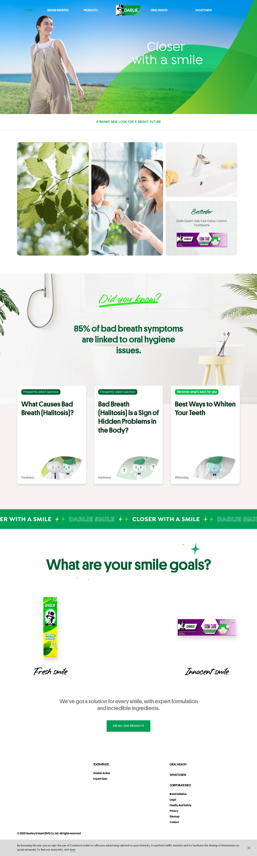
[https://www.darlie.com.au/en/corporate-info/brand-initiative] (128, 57)
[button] (249, 848)
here (72, 850)
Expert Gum (100, 778)
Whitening (181, 478)
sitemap (174, 816)
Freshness (27, 478)
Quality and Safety (180, 805)
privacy (174, 810)
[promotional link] (201, 228)
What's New (203, 10)
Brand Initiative (58, 10)
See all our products (128, 726)
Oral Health (159, 10)
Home (28, 10)
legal (173, 799)
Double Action (101, 773)
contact (174, 822)
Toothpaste (101, 764)
